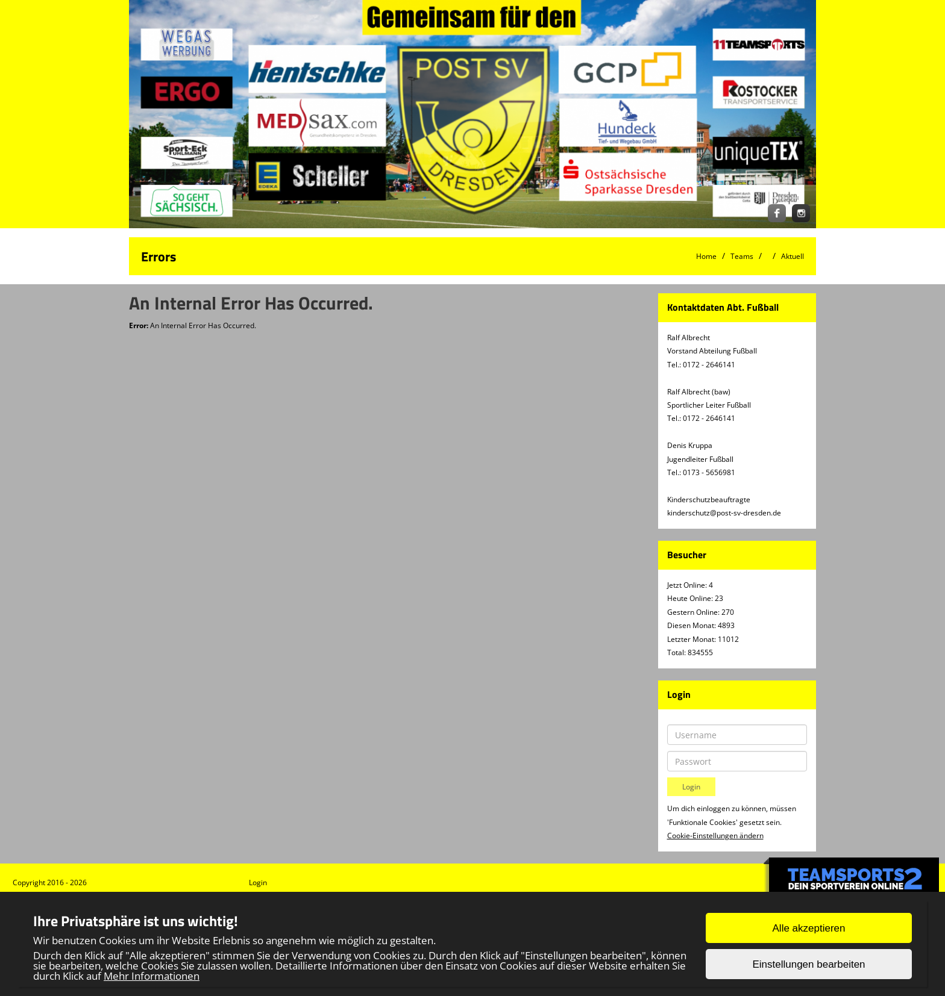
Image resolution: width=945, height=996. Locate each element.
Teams (741, 256)
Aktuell (792, 256)
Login (258, 882)
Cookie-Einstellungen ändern (715, 835)
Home (706, 256)
